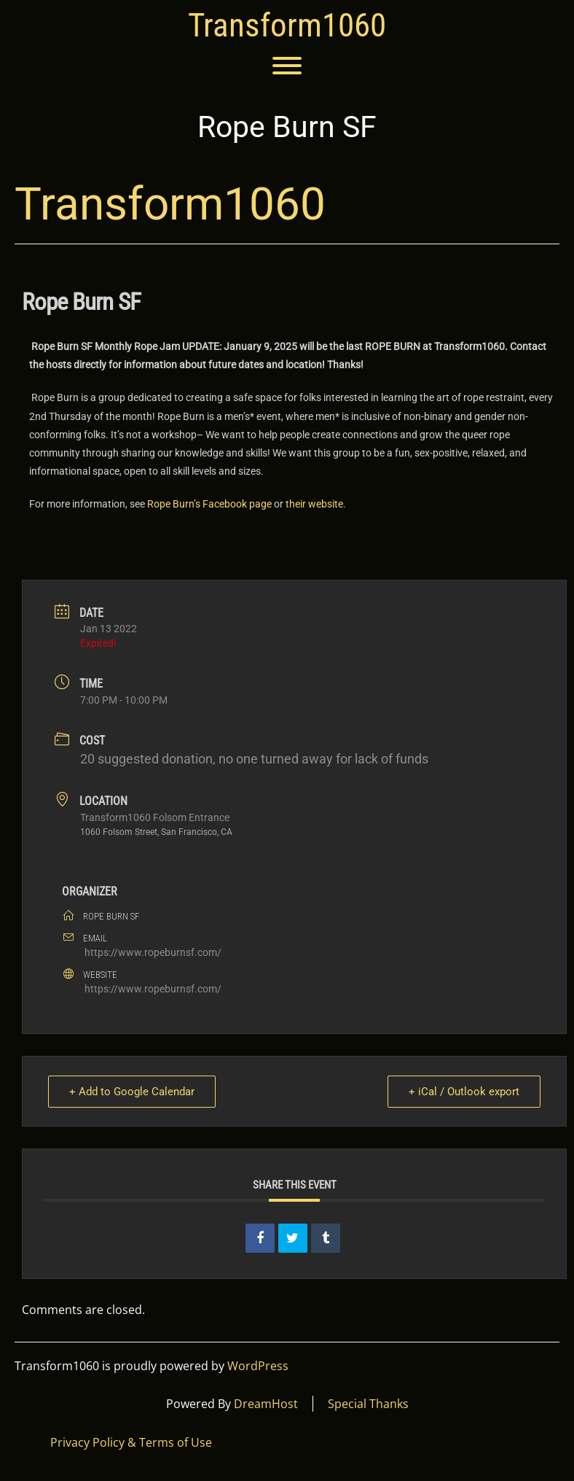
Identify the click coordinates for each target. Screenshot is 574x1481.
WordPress (257, 1366)
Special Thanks (368, 1404)
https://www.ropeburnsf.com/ (152, 952)
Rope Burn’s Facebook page (209, 504)
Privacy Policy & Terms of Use (131, 1442)
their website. (316, 504)
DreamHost (266, 1404)
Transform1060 (287, 25)
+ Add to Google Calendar (131, 1091)
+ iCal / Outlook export (464, 1091)
